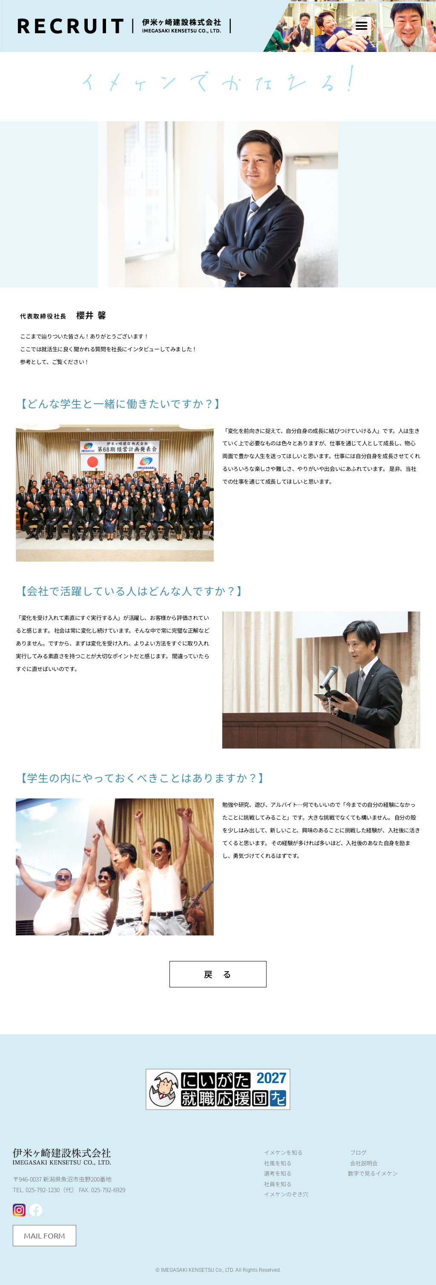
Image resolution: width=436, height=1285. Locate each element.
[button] (361, 26)
